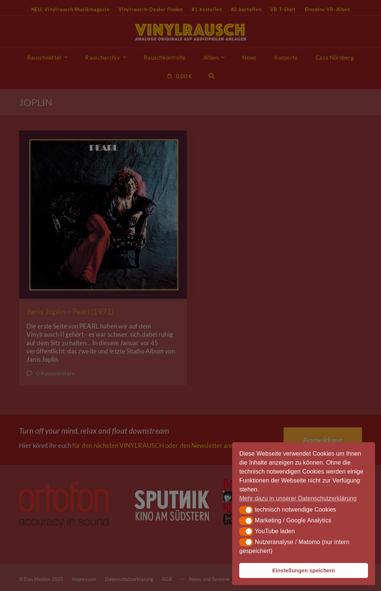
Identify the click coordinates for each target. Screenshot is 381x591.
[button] (246, 510)
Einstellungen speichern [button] (303, 570)
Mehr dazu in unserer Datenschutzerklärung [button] (297, 498)
